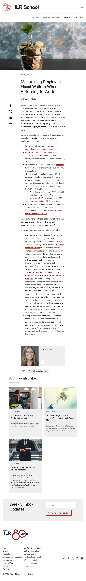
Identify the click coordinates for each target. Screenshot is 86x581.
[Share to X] (11, 112)
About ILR (7, 554)
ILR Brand (7, 566)
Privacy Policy (8, 563)
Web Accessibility (31, 560)
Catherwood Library (32, 551)
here (54, 312)
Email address (52, 505)
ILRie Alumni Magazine (12, 557)
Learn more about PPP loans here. (45, 201)
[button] (43, 362)
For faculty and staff (32, 557)
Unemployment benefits (37, 371)
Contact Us (7, 560)
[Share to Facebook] (11, 106)
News (5, 548)
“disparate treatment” (35, 272)
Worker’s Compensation (35, 152)
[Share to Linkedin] (11, 117)
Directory (6, 569)
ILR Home (36, 18)
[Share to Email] (11, 123)
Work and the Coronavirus (52, 18)
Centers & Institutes (32, 548)
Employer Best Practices (73, 18)
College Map (29, 554)
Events (5, 551)
